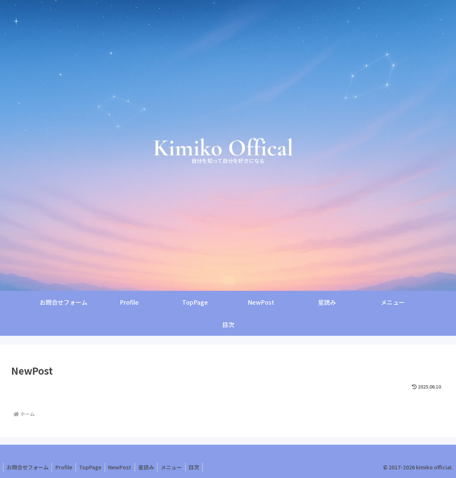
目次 (200, 467)
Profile (65, 467)
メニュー (176, 467)
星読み (151, 467)
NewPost (123, 467)
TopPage (93, 467)
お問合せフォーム (28, 467)
